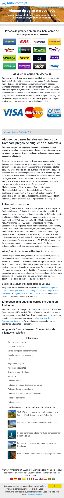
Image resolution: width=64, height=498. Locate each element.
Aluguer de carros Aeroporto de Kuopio (30, 293)
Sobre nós (12, 376)
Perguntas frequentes (17, 368)
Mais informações (34, 495)
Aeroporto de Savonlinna (12, 321)
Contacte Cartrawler (16, 346)
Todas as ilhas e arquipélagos (20, 389)
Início (10, 359)
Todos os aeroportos (16, 398)
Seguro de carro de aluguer (19, 372)
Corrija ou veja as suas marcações (22, 351)
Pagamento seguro (16, 364)
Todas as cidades (15, 381)
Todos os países (15, 402)
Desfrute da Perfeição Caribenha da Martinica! (37, 423)
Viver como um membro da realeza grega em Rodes (39, 454)
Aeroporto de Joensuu (45, 318)
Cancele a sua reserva (17, 342)
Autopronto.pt (14, 3)
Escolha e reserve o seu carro (20, 355)
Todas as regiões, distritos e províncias (24, 393)
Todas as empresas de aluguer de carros (25, 385)
